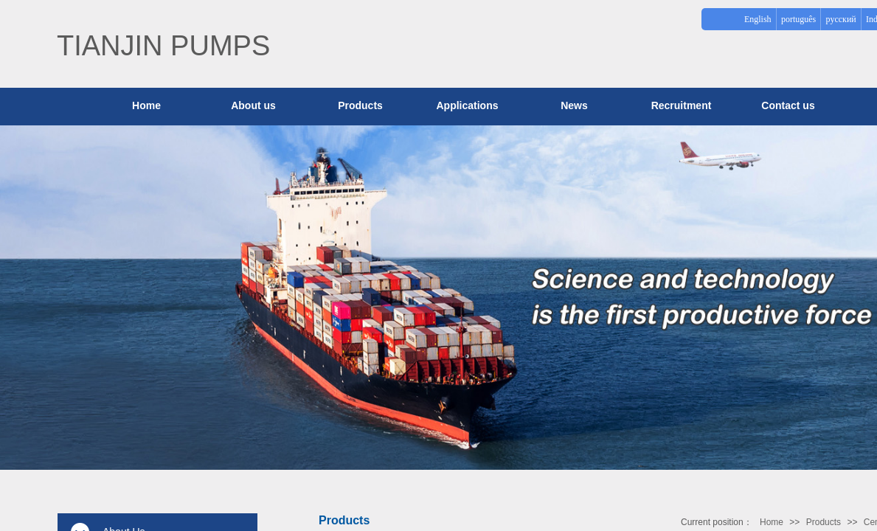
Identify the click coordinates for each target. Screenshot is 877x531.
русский (841, 19)
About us (253, 105)
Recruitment (681, 105)
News (574, 105)
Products (360, 105)
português (798, 19)
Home (771, 522)
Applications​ (467, 105)
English (758, 19)
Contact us (787, 105)
